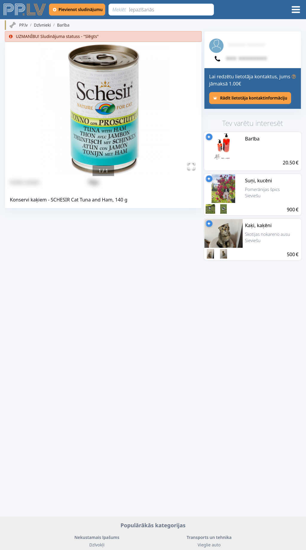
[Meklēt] (161, 10)
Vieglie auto (209, 545)
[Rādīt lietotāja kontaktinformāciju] (250, 98)
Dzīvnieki (42, 25)
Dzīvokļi (97, 545)
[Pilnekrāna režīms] (191, 166)
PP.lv (23, 25)
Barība (63, 25)
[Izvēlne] (295, 9)
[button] (103, 109)
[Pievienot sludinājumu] (77, 10)
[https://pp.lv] (25, 10)
